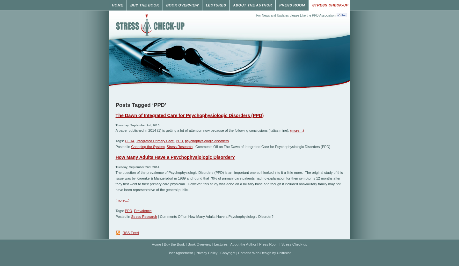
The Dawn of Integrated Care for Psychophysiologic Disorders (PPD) (190, 115)
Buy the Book (174, 244)
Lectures (221, 244)
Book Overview (199, 244)
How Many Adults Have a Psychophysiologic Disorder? (175, 157)
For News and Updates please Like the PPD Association (296, 15)
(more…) (297, 130)
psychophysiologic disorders (207, 141)
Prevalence (143, 211)
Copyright (227, 253)
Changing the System (147, 147)
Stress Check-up (294, 244)
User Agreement (180, 253)
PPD (179, 141)
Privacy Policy (206, 253)
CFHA (130, 141)
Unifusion (284, 253)
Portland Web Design (254, 253)
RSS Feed (131, 233)
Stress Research (180, 147)
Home (156, 244)
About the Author (243, 244)
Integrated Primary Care (155, 141)
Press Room (269, 244)
